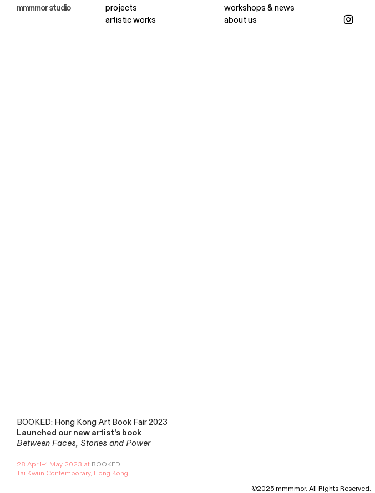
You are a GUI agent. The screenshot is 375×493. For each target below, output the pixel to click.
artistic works (130, 20)
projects (121, 8)
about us (240, 20)
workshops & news (259, 8)
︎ (348, 20)
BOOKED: (107, 464)
